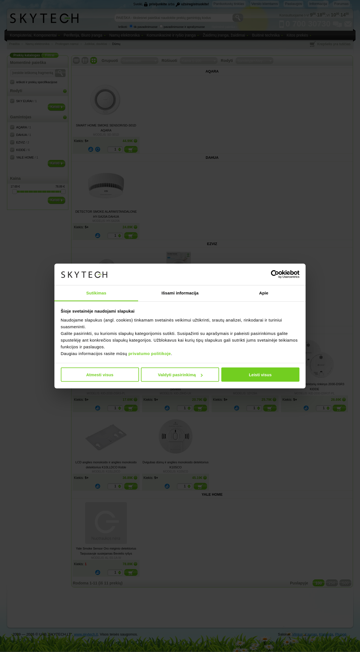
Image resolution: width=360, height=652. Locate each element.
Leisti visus (260, 374)
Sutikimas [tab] (96, 292)
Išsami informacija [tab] (180, 292)
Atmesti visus (100, 374)
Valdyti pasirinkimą (180, 374)
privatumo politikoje (149, 353)
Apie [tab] (263, 292)
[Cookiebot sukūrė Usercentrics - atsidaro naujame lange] (275, 274)
